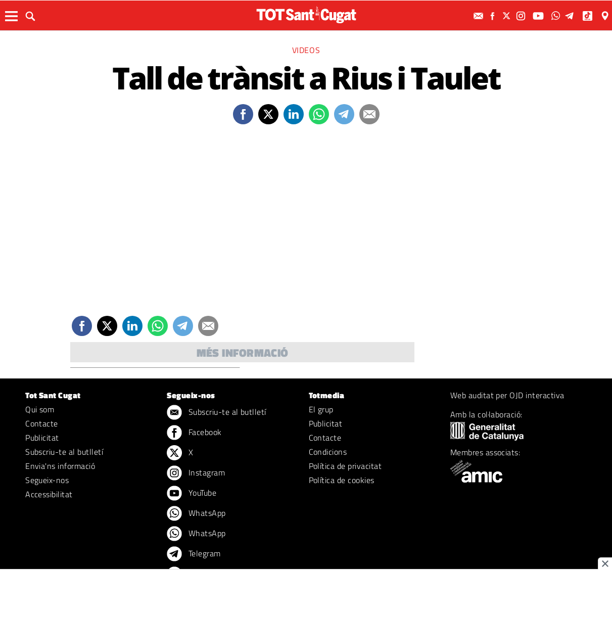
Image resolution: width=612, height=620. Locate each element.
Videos (306, 50)
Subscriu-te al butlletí (64, 452)
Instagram (196, 473)
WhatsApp (196, 514)
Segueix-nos (47, 480)
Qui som (39, 409)
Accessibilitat (49, 494)
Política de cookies (341, 480)
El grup (321, 409)
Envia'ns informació (60, 466)
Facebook (194, 433)
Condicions (328, 452)
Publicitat (42, 438)
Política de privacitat (345, 466)
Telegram (193, 554)
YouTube (191, 494)
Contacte (41, 423)
